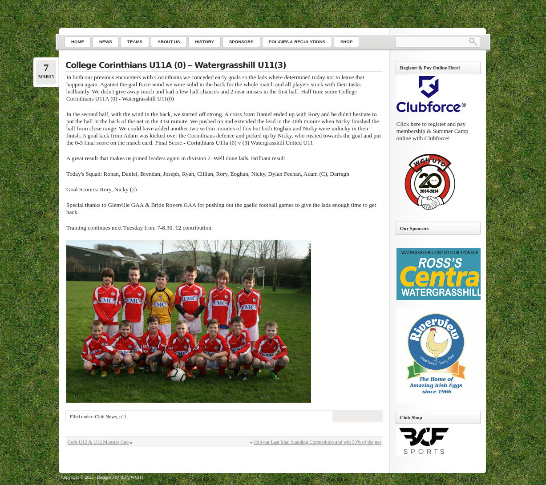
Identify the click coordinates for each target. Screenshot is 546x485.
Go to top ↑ (476, 479)
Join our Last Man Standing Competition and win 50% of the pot (317, 442)
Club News (106, 416)
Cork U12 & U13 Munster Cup (98, 442)
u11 (122, 416)
